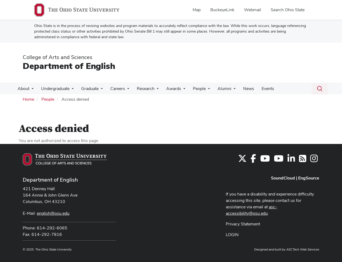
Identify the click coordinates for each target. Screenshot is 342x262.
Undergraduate (54, 88)
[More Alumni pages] (225, 90)
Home (28, 99)
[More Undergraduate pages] (70, 90)
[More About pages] (31, 90)
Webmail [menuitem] (252, 10)
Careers (114, 88)
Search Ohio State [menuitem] (288, 10)
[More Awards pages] (177, 90)
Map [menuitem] (197, 10)
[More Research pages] (152, 90)
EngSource (308, 178)
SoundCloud (283, 178)
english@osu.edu (53, 213)
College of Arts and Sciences (57, 57)
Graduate (87, 88)
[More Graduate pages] (98, 90)
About (23, 88)
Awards (167, 88)
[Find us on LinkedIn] (291, 160)
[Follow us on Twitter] (242, 160)
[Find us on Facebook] (253, 160)
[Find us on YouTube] (265, 160)
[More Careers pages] (123, 90)
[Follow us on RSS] (302, 160)
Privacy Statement (243, 224)
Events (257, 88)
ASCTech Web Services (302, 249)
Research (141, 88)
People (192, 88)
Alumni (216, 88)
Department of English (69, 65)
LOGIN (232, 234)
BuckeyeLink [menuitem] (222, 10)
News (239, 88)
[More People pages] (201, 90)
